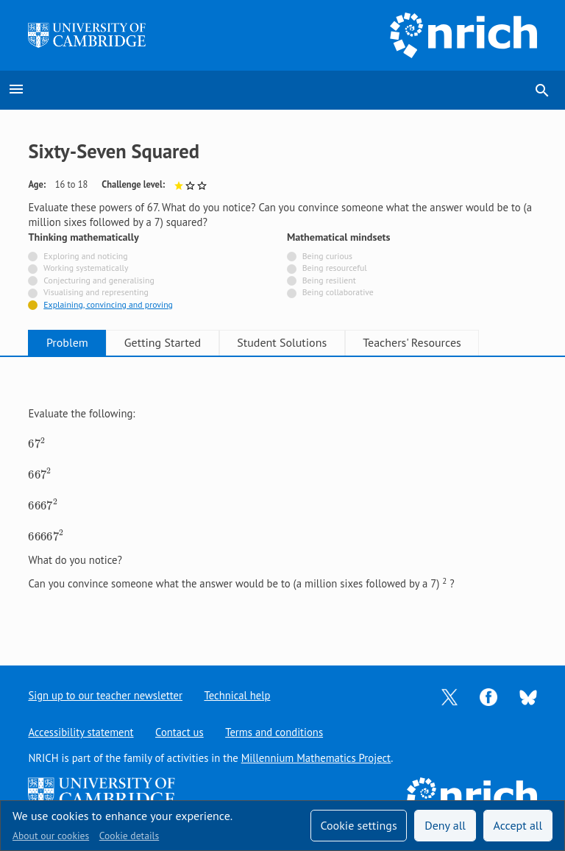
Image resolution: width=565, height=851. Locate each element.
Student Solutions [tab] (296, 342)
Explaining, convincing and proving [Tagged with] (108, 304)
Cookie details (129, 835)
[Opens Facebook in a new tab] (488, 696)
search (542, 90)
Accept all (518, 825)
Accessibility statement (80, 732)
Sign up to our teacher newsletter (105, 695)
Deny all (445, 825)
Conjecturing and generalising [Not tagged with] (98, 280)
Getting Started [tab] (170, 342)
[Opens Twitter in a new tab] (449, 696)
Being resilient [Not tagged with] (329, 280)
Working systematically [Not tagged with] (86, 267)
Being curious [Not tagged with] (327, 255)
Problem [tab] (70, 342)
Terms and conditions (275, 732)
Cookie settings (358, 825)
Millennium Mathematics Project (316, 758)
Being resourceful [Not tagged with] (334, 267)
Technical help (238, 695)
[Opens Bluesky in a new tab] (528, 696)
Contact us (179, 732)
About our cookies (51, 835)
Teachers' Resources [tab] (431, 342)
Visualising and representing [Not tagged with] (96, 291)
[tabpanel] (282, 498)
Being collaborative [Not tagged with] (338, 291)
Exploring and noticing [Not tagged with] (85, 255)
